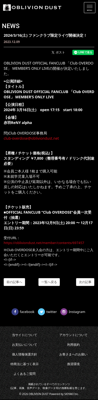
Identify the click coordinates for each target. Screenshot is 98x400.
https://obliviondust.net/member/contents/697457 (44, 242)
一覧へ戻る (49, 282)
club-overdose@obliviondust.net (31, 138)
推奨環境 (73, 364)
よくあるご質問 (25, 373)
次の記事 (85, 282)
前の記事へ (14, 282)
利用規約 (73, 344)
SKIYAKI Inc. (71, 394)
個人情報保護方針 (24, 354)
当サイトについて (24, 335)
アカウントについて (73, 335)
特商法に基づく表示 (24, 364)
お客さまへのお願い (73, 354)
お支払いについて (24, 344)
